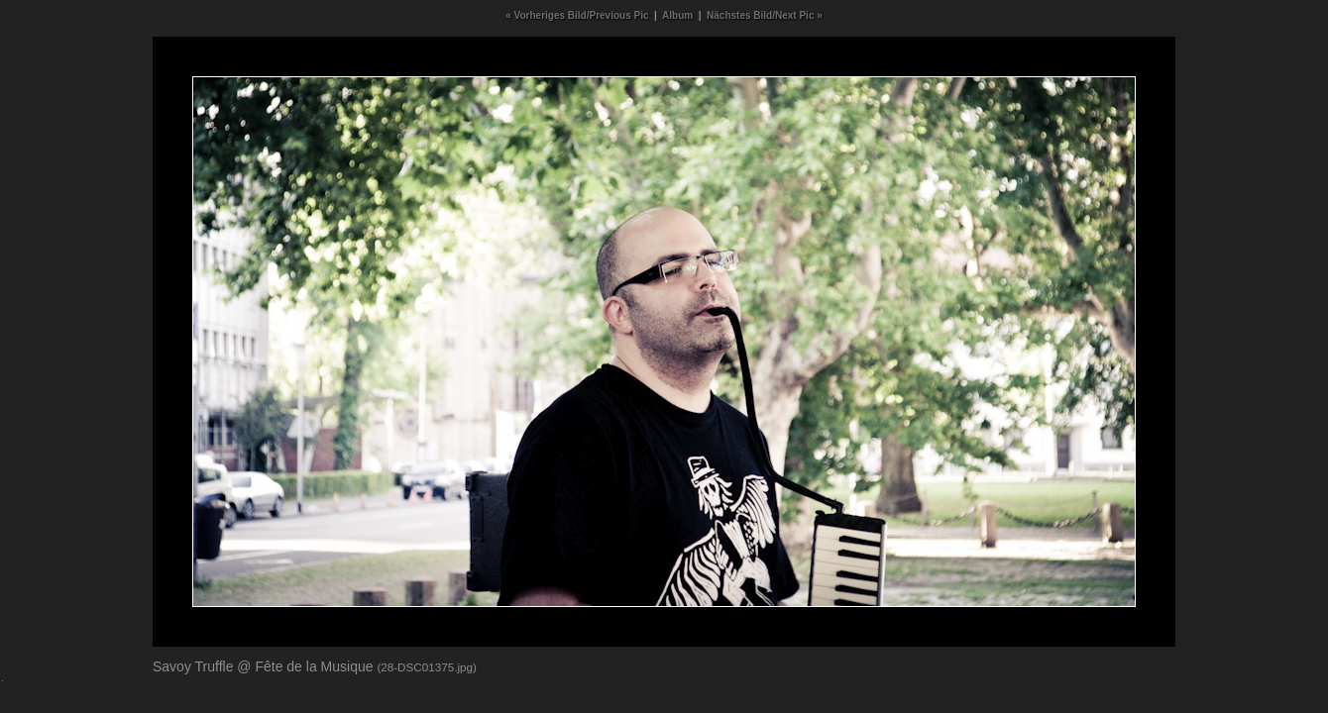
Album (677, 15)
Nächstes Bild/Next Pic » (765, 15)
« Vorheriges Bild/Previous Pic (576, 15)
